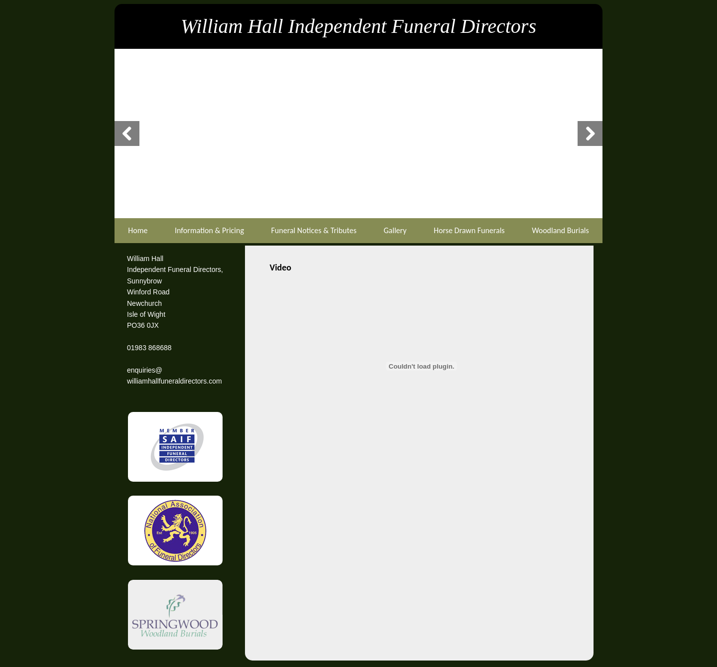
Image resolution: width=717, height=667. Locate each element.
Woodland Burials (560, 230)
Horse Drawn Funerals (469, 230)
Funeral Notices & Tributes (314, 230)
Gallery (394, 230)
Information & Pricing (209, 230)
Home (137, 230)
